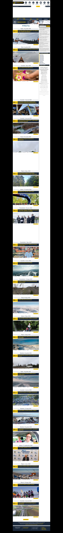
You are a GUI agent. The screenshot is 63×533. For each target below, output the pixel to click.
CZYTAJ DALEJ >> (36, 44)
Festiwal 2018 (42, 60)
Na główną (41, 61)
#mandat (44, 95)
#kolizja (45, 80)
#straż (46, 84)
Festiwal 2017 (42, 59)
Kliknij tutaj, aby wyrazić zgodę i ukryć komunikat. (31, 524)
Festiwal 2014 (42, 56)
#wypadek (42, 69)
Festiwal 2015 (42, 57)
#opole (42, 70)
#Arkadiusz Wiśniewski (44, 90)
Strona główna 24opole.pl (25, 527)
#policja (42, 67)
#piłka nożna (46, 87)
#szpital (44, 91)
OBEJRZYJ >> (36, 258)
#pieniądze (47, 92)
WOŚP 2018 (41, 62)
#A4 (43, 92)
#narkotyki (41, 92)
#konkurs (41, 87)
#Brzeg (46, 91)
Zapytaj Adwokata (42, 63)
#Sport (45, 70)
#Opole (46, 67)
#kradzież (44, 83)
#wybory (41, 86)
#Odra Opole (45, 86)
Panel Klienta (43, 527)
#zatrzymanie (44, 76)
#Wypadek (41, 91)
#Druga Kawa (43, 84)
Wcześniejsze (26, 519)
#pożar (46, 73)
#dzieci (45, 92)
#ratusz (47, 83)
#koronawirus (44, 77)
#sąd (48, 91)
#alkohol (41, 83)
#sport (42, 72)
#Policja (46, 69)
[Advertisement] (31, 12)
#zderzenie (44, 75)
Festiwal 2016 (42, 58)
